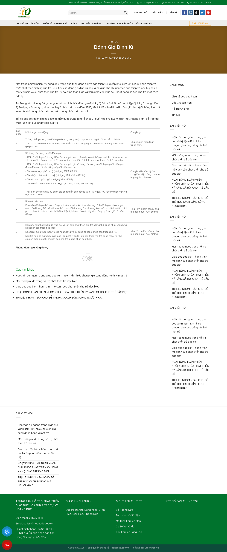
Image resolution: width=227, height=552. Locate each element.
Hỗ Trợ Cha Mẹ (145, 23)
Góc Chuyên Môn (182, 102)
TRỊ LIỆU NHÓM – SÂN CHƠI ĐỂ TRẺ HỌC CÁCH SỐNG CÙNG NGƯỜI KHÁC (59, 297)
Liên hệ (173, 12)
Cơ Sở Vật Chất (125, 526)
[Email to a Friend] (90, 258)
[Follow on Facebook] (184, 12)
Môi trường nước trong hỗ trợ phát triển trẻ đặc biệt (46, 281)
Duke (128, 58)
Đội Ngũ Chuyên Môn (28, 23)
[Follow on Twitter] (202, 12)
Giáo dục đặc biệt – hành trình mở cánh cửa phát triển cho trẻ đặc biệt (57, 286)
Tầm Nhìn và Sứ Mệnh (128, 515)
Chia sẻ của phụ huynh (185, 96)
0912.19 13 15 (36, 517)
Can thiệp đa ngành (92, 23)
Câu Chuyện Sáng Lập (129, 532)
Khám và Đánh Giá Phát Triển (60, 23)
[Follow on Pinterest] (208, 12)
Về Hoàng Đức (124, 509)
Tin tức (113, 41)
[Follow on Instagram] (190, 12)
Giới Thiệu (158, 12)
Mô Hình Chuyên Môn (128, 521)
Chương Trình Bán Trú (119, 23)
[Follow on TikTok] (196, 12)
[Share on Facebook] (85, 258)
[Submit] (125, 12)
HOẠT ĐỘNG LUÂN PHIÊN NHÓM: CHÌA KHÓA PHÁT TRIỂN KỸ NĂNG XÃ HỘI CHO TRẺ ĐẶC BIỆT (72, 292)
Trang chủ (140, 12)
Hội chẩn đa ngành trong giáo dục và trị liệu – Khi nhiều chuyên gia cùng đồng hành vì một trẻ (71, 275)
